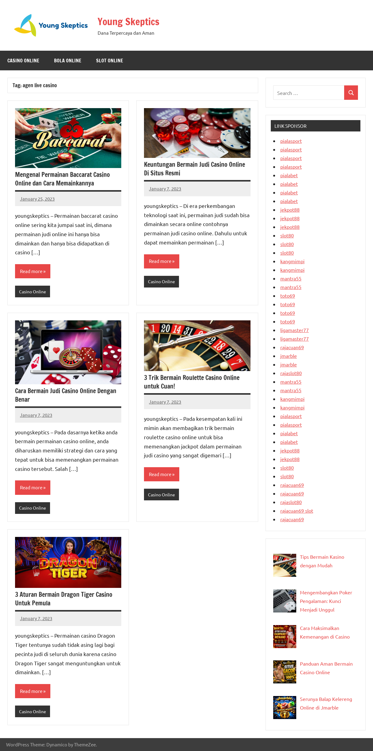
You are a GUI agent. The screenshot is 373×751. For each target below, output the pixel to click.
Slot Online (109, 60)
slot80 (287, 235)
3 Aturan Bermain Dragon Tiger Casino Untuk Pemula (63, 600)
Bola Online (67, 60)
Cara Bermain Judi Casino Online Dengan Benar (65, 396)
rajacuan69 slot (296, 510)
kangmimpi (292, 261)
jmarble (288, 356)
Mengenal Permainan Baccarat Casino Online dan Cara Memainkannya (62, 179)
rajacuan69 (292, 347)
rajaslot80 (291, 373)
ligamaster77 (294, 330)
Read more (32, 271)
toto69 (287, 295)
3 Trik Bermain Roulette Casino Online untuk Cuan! (191, 382)
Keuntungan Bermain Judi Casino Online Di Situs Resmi (194, 169)
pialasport (291, 141)
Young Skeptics (133, 21)
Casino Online (23, 60)
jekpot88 (290, 209)
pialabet (289, 175)
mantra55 (290, 278)
